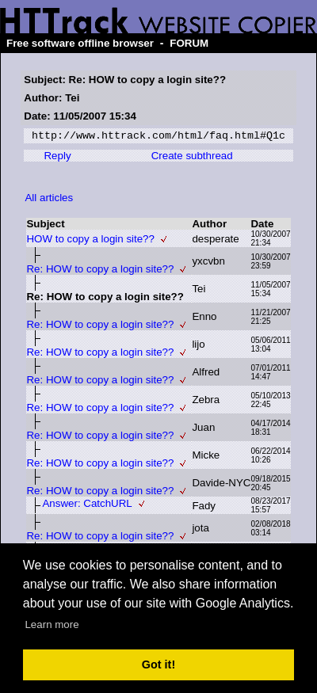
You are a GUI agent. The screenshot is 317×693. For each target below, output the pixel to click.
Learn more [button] (51, 624)
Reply (57, 158)
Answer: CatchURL (87, 506)
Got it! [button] (158, 664)
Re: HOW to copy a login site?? (100, 271)
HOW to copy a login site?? (90, 241)
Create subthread (192, 158)
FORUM (189, 43)
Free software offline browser (80, 43)
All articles (49, 200)
